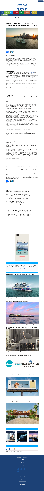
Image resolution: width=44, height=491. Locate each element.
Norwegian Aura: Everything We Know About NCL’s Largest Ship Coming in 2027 (20, 274)
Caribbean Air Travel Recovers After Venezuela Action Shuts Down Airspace (20, 211)
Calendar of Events (22, 476)
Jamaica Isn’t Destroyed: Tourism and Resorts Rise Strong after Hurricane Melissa (21, 215)
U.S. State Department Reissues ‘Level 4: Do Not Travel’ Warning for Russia (20, 210)
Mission (23, 459)
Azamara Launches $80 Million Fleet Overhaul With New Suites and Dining (17, 191)
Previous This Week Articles (22, 481)
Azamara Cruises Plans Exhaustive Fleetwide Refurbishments (17, 301)
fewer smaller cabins (31, 72)
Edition (40, 1)
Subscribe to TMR (22, 268)
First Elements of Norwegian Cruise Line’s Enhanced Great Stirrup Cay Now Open (20, 401)
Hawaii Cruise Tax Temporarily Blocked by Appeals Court (15, 204)
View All (22, 443)
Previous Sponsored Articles (22, 479)
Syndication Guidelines (22, 465)
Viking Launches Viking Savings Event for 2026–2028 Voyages (16, 202)
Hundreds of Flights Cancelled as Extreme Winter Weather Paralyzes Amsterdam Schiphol (22, 209)
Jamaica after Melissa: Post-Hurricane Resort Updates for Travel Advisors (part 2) (21, 213)
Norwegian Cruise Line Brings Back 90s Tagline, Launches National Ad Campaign (20, 374)
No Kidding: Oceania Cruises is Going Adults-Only (13, 201)
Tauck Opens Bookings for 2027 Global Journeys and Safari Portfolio (17, 198)
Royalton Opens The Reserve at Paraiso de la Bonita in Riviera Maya (17, 194)
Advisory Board (23, 462)
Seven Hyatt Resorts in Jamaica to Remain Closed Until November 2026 (19, 214)
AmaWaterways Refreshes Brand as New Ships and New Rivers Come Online (18, 195)
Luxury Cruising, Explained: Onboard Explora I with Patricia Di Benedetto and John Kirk (19, 197)
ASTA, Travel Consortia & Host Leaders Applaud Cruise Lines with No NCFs (19, 355)
